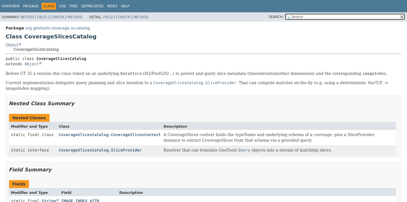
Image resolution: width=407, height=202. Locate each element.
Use (62, 6)
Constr (57, 17)
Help (125, 6)
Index (112, 6)
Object (12, 45)
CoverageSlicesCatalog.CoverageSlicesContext (109, 134)
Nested (27, 17)
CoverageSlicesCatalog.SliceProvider (100, 150)
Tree (73, 6)
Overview (11, 6)
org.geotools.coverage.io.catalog (57, 28)
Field (42, 17)
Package (31, 6)
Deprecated (92, 6)
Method (74, 17)
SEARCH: (276, 17)
